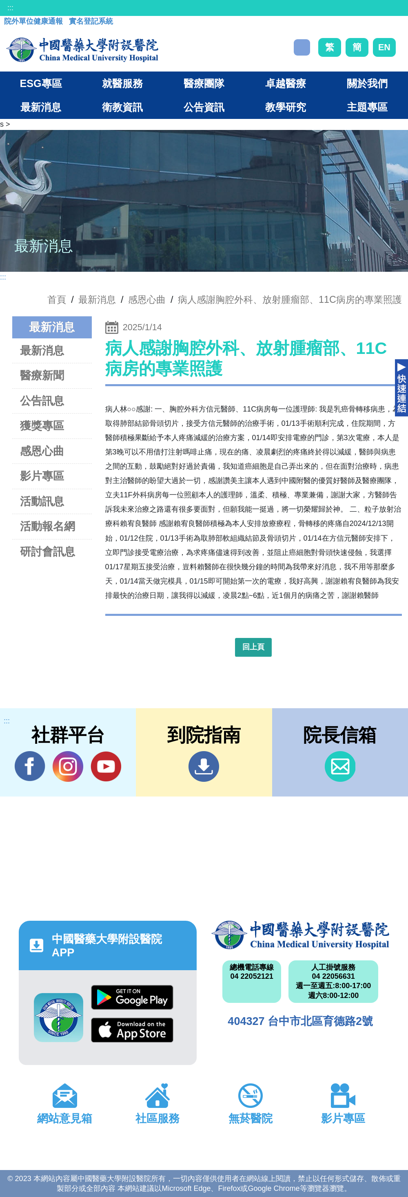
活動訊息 (42, 501)
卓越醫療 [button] (285, 83)
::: (10, 8)
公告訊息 (42, 400)
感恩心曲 (147, 299)
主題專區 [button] (367, 107)
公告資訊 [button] (204, 107)
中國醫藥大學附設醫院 (300, 935)
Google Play (132, 997)
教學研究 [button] (285, 107)
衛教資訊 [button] (122, 107)
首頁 (56, 299)
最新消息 (42, 350)
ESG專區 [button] (41, 83)
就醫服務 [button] (122, 83)
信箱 (340, 766)
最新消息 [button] (40, 107)
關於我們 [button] (367, 83)
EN (384, 47)
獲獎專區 (42, 425)
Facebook (30, 766)
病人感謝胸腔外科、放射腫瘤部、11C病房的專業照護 (290, 299)
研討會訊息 (47, 551)
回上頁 (253, 647)
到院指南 (203, 766)
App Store (132, 1030)
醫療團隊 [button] (204, 83)
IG (68, 766)
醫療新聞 (42, 375)
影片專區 (42, 476)
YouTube (106, 766)
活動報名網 (47, 526)
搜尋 (302, 47)
